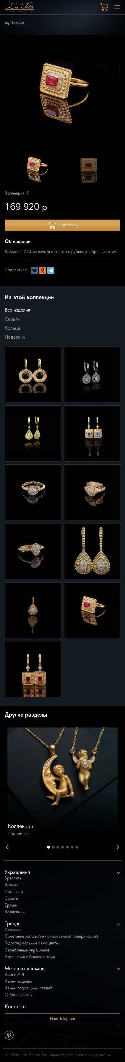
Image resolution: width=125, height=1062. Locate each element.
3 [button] (57, 847)
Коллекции (15, 912)
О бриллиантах (19, 995)
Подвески (15, 337)
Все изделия (17, 310)
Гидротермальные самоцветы (32, 943)
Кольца (17, 23)
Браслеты (13, 878)
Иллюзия (13, 930)
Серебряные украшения (27, 950)
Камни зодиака (18, 981)
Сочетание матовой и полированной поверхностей (51, 936)
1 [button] (48, 847)
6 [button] (72, 847)
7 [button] (76, 847)
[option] (36, 169)
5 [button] (67, 847)
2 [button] (53, 847)
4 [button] (62, 847)
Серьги (12, 319)
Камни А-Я (14, 975)
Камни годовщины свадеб (29, 988)
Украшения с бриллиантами (30, 957)
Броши (11, 905)
